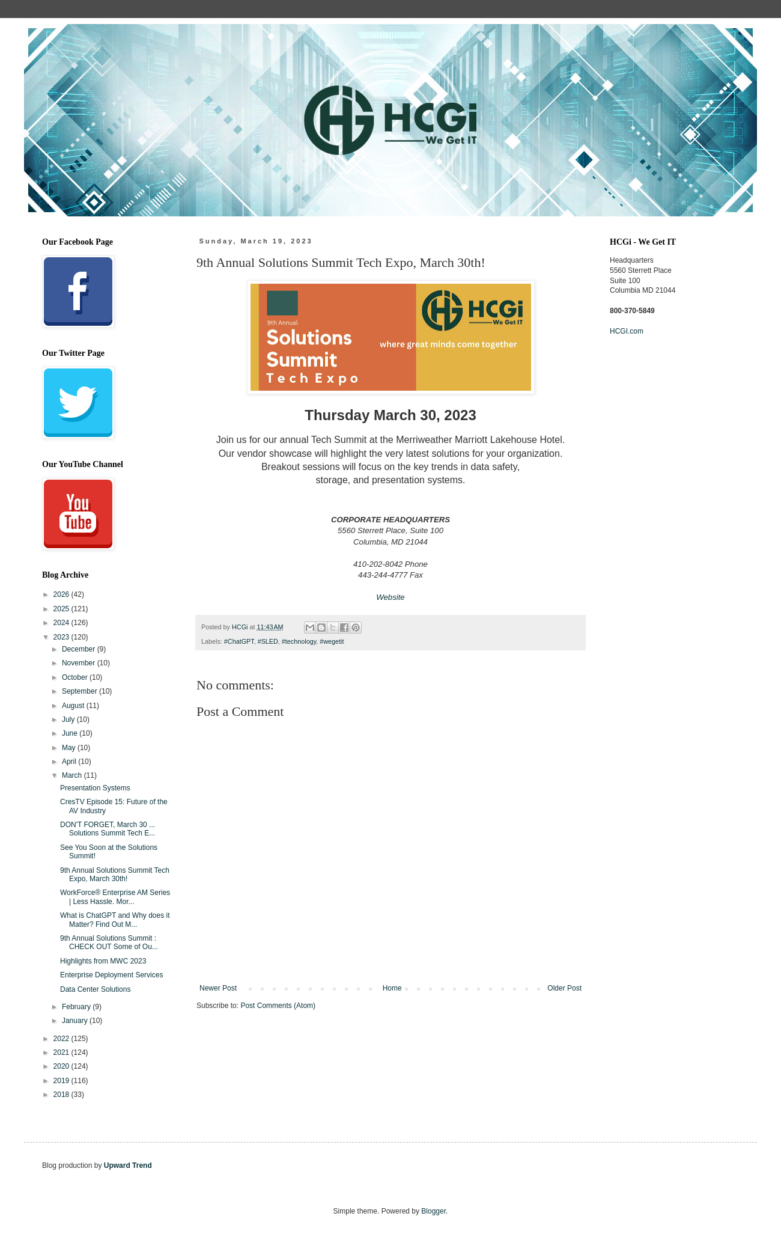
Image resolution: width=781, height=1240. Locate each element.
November (79, 663)
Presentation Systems (95, 788)
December (79, 649)
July (69, 719)
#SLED (268, 641)
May (69, 748)
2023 (62, 637)
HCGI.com (626, 331)
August (74, 705)
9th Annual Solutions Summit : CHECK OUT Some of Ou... (109, 942)
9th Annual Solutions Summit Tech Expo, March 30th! (114, 874)
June (70, 733)
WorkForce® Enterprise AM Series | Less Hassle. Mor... (115, 896)
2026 (62, 594)
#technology (299, 641)
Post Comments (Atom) (277, 1005)
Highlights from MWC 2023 (103, 961)
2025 (62, 609)
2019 (62, 1081)
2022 (62, 1038)
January (76, 1020)
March (73, 775)
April (70, 761)
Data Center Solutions (95, 989)
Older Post (564, 988)
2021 (62, 1052)
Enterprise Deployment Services (111, 975)
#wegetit (332, 641)
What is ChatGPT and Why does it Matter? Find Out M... (115, 919)
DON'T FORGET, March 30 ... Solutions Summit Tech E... (107, 828)
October (76, 677)
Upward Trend (128, 1165)
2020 (62, 1066)
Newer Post (218, 988)
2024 (62, 622)
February (77, 1007)
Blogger (433, 1211)
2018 (62, 1094)
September (80, 691)
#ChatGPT (239, 641)
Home (392, 988)
